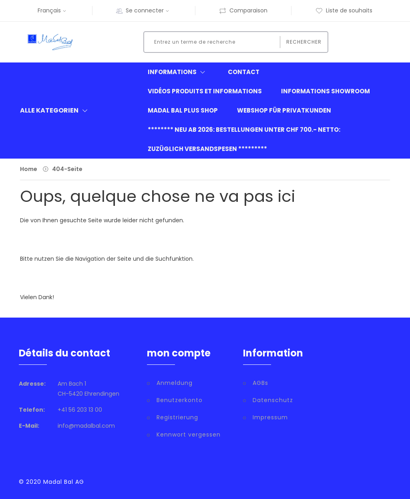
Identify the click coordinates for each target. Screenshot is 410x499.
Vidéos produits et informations (205, 91)
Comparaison (243, 10)
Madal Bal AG (63, 482)
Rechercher (304, 41)
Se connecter (148, 10)
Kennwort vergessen (189, 435)
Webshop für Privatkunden (284, 110)
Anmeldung (175, 383)
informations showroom (325, 91)
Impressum (270, 417)
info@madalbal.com (86, 426)
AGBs (260, 383)
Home (28, 169)
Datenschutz (273, 400)
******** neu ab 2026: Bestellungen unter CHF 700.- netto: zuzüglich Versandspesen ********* (244, 139)
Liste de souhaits (344, 10)
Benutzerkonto (180, 400)
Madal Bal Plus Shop (183, 110)
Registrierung (177, 417)
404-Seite (67, 169)
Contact (243, 72)
